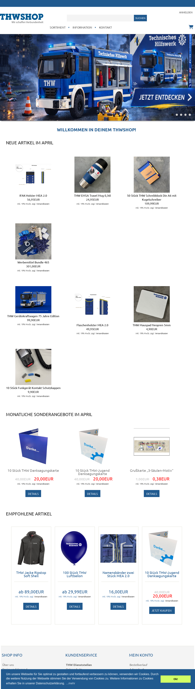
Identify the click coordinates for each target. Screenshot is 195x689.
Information (82, 27)
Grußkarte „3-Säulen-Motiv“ (151, 470)
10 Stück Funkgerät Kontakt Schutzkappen (33, 388)
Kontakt (105, 27)
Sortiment (58, 27)
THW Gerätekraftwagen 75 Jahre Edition (33, 316)
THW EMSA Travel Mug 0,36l (92, 195)
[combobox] (100, 18)
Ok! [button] (176, 679)
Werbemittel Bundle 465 (33, 262)
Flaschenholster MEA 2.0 (92, 325)
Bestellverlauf (138, 664)
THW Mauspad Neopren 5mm (152, 325)
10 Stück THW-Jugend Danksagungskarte (92, 472)
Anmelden (185, 12)
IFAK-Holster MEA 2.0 (33, 195)
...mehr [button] (70, 683)
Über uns (8, 664)
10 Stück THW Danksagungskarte (33, 470)
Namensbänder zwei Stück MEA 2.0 (118, 574)
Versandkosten (42, 203)
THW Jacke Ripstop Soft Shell (31, 574)
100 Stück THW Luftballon (75, 574)
